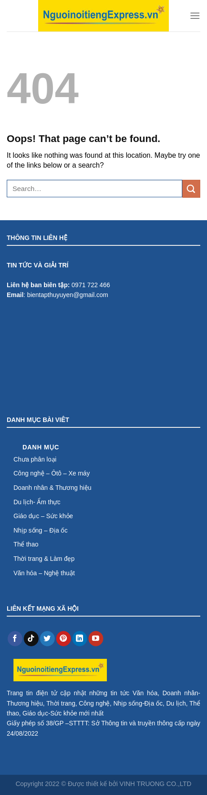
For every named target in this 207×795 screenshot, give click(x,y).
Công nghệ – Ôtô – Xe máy (51, 473)
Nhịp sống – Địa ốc (40, 530)
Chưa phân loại (35, 459)
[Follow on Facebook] (15, 638)
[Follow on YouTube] (95, 638)
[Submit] (191, 188)
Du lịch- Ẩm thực (36, 502)
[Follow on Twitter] (47, 638)
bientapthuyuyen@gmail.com (67, 294)
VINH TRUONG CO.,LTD (155, 783)
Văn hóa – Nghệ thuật (44, 573)
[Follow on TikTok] (31, 638)
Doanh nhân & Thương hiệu (52, 487)
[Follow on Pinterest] (63, 638)
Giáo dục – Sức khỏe (43, 516)
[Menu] (194, 15)
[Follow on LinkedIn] (79, 638)
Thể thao (25, 544)
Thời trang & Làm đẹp (44, 558)
